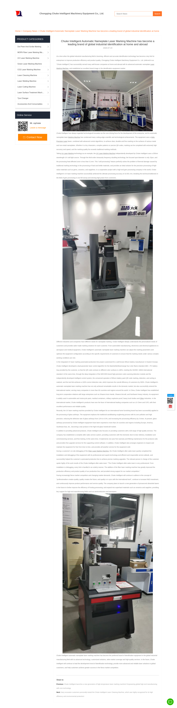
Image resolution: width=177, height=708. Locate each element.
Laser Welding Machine (26, 81)
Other (142, 398)
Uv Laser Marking (67, 153)
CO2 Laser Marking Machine (29, 70)
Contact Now (32, 137)
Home (18, 31)
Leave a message (38, 128)
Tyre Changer (22, 98)
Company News (30, 31)
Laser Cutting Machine (26, 87)
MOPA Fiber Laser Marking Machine (32, 52)
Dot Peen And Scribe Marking (29, 47)
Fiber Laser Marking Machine (98, 451)
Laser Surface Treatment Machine (31, 92)
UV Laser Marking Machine (28, 58)
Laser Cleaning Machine (27, 75)
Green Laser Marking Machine (29, 64)
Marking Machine (74, 137)
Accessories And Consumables (29, 104)
